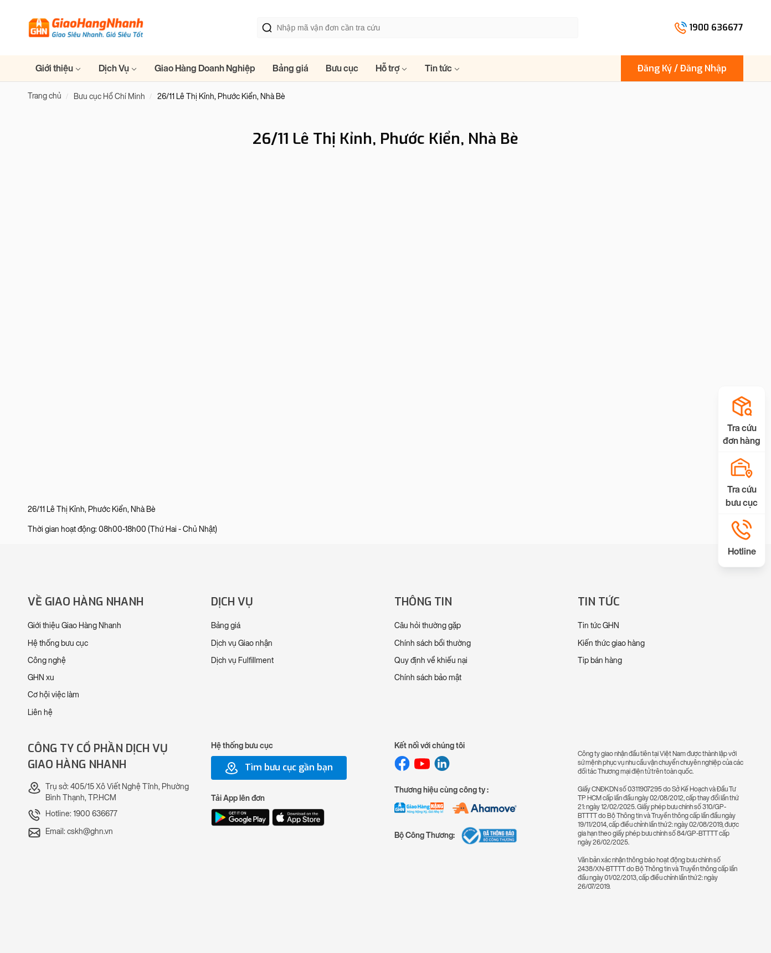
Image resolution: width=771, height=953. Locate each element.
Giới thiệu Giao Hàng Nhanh (74, 625)
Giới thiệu (58, 68)
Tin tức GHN (598, 625)
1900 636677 (716, 27)
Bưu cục (342, 68)
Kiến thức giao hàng (611, 643)
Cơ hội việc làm (53, 695)
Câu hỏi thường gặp (427, 625)
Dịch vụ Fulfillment (242, 660)
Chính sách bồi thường (432, 643)
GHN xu (41, 677)
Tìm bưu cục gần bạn (279, 768)
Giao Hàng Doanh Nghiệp (205, 68)
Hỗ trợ (392, 68)
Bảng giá (291, 68)
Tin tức (442, 68)
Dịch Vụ (118, 68)
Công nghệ (47, 660)
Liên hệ (40, 712)
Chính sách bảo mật (427, 677)
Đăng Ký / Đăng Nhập (682, 68)
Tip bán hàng (600, 660)
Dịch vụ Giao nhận (242, 643)
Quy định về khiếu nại (430, 660)
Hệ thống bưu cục (58, 643)
